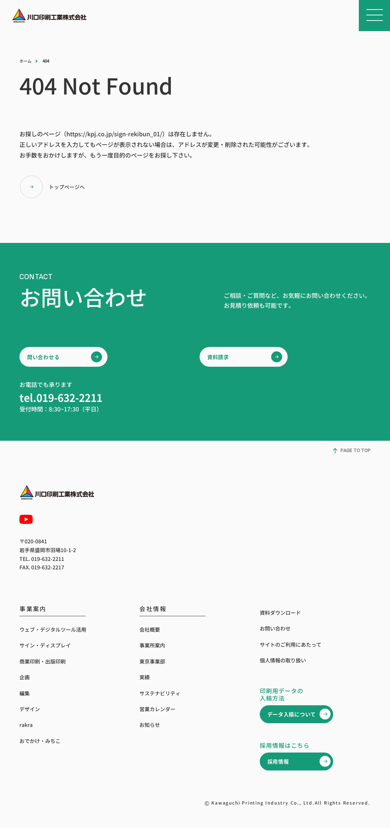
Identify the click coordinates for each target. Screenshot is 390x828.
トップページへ (52, 187)
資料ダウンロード (280, 612)
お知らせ (149, 724)
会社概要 (149, 629)
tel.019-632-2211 (60, 397)
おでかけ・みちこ (40, 740)
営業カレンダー (157, 709)
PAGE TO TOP (351, 451)
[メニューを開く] (374, 15)
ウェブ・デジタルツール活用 (52, 629)
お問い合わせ (275, 628)
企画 (24, 677)
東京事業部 (152, 661)
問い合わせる (43, 356)
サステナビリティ (160, 693)
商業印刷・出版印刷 (42, 661)
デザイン (29, 709)
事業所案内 (152, 645)
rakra (26, 724)
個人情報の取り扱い (283, 660)
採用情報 (278, 761)
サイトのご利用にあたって (290, 644)
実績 (144, 677)
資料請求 (218, 356)
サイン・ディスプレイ (45, 645)
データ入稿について (291, 714)
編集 (24, 693)
